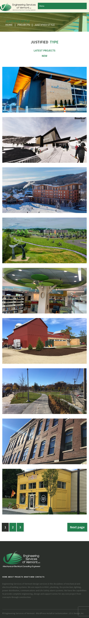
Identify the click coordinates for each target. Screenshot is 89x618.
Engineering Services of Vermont (19, 613)
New (44, 56)
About (11, 577)
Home (9, 24)
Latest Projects (44, 50)
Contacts (39, 577)
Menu (41, 6)
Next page (77, 527)
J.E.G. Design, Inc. (76, 613)
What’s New (29, 577)
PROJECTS (23, 24)
